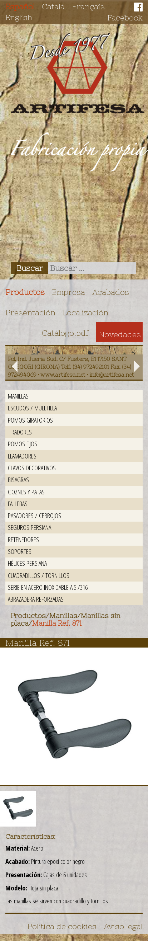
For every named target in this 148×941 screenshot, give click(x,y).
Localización (85, 312)
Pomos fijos (22, 443)
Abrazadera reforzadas (36, 598)
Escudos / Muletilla (32, 407)
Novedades (120, 334)
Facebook (125, 17)
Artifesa (77, 73)
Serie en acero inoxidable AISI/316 (48, 587)
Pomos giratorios (30, 419)
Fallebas (18, 503)
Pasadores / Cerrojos (34, 515)
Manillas (18, 395)
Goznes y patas (26, 491)
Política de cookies (62, 926)
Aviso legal (123, 926)
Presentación (30, 312)
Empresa (68, 292)
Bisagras (18, 479)
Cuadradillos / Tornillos (38, 575)
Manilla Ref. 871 (57, 623)
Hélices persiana (27, 563)
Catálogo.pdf (65, 333)
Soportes (19, 551)
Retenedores (23, 539)
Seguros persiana (29, 527)
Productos (25, 292)
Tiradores (20, 431)
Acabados (110, 292)
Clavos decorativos (32, 467)
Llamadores (22, 455)
